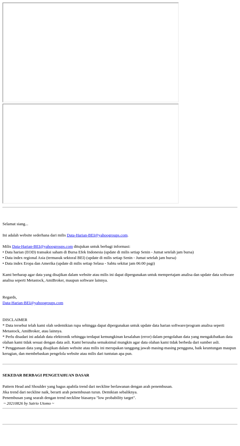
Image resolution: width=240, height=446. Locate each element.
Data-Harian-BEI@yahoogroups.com (97, 235)
